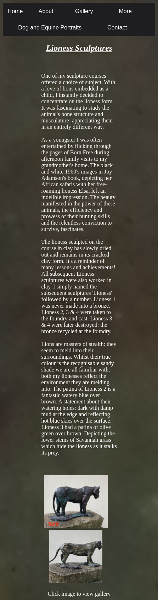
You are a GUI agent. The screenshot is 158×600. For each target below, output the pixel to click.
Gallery (84, 11)
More (125, 11)
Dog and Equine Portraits (49, 27)
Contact (117, 27)
